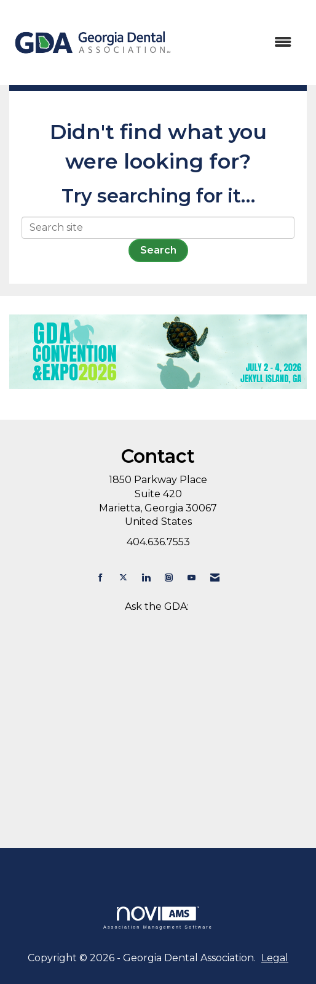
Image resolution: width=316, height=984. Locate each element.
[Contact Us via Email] (215, 577)
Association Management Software (158, 917)
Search (158, 250)
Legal (274, 958)
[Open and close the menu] (240, 43)
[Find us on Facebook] (100, 577)
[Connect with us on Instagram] (169, 577)
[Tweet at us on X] (123, 577)
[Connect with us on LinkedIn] (146, 577)
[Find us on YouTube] (191, 577)
